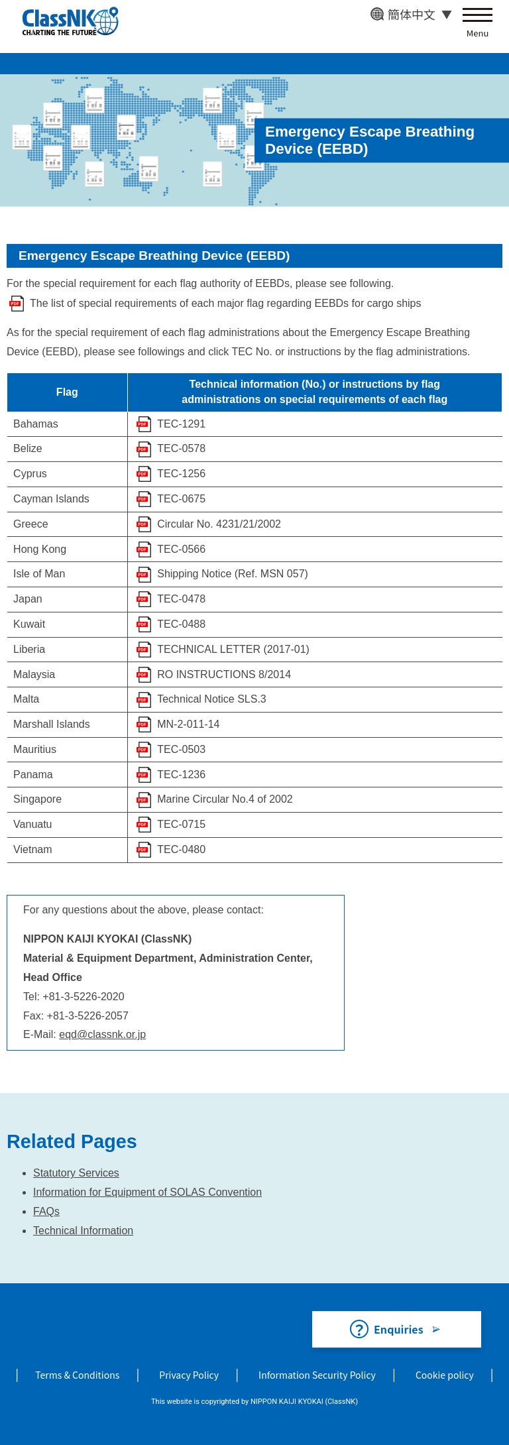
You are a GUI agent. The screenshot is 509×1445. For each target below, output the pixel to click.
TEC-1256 (181, 473)
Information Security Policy (317, 1374)
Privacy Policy (189, 1374)
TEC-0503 (181, 749)
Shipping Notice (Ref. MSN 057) (232, 573)
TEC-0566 (181, 549)
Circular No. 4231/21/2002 (219, 524)
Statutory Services (76, 1173)
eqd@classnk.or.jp (102, 1034)
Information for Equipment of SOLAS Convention (147, 1192)
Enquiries (399, 1329)
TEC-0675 (181, 498)
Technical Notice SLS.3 (211, 699)
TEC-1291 (181, 424)
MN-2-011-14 (188, 724)
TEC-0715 (181, 824)
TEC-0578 (181, 448)
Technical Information (83, 1230)
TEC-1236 (181, 774)
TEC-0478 (181, 599)
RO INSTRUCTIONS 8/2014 (224, 674)
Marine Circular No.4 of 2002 (225, 799)
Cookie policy (445, 1374)
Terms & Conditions (77, 1374)
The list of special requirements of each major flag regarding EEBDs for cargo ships (226, 303)
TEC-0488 (181, 624)
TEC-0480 (181, 849)
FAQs (46, 1211)
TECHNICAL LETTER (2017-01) (233, 649)
